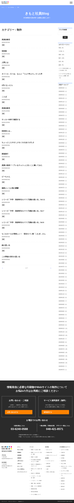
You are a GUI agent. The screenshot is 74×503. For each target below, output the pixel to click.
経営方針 (48, 463)
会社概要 (48, 466)
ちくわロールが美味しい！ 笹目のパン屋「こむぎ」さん (24, 234)
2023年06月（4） (63, 191)
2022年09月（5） (63, 218)
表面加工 (63, 480)
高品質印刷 (63, 460)
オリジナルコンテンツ (22, 471)
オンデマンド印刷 (65, 470)
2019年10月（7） (63, 338)
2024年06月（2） (63, 153)
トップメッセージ (50, 460)
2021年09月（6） (63, 259)
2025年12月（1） (63, 98)
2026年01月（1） (63, 94)
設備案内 (63, 455)
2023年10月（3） (63, 177)
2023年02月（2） (63, 201)
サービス (31, 446)
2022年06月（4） (63, 228)
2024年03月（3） (63, 160)
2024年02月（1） (63, 163)
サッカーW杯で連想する (11, 119)
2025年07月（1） (63, 115)
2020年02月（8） (63, 325)
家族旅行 (5, 154)
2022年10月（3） (63, 215)
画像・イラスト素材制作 (36, 486)
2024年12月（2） (63, 132)
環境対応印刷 (34, 488)
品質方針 (63, 478)
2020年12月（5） (63, 290)
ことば (4, 97)
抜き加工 (63, 489)
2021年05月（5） (63, 273)
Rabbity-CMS (49, 452)
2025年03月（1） (63, 125)
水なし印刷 (63, 463)
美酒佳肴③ (6, 108)
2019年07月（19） (63, 349)
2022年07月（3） (63, 225)
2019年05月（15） (63, 356)
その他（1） (62, 51)
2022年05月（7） (63, 232)
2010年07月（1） (63, 369)
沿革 (47, 469)
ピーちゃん (6, 177)
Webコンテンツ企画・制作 (36, 469)
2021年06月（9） (63, 270)
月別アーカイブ (63, 84)
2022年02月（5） (63, 242)
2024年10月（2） (63, 139)
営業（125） (62, 54)
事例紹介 (19, 452)
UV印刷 (62, 458)
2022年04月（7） (63, 235)
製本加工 (63, 486)
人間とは (5, 62)
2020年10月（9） (63, 297)
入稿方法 (63, 452)
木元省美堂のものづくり (65, 446)
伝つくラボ (19, 466)
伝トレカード (49, 449)
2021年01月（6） (63, 287)
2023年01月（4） (63, 204)
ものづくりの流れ (65, 449)
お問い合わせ (20, 460)
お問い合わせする (12, 412)
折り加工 (63, 483)
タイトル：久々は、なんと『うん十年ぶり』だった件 (22, 74)
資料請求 (19, 458)
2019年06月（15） (63, 352)
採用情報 (19, 455)
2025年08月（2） (63, 112)
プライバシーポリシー (12, 501)
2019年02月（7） (63, 366)
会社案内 (47, 458)
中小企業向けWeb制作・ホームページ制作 (36, 460)
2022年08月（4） (63, 222)
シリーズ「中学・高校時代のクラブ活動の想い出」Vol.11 (23, 199)
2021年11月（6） (63, 252)
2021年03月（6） (63, 280)
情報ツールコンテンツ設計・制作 (36, 453)
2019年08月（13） (63, 345)
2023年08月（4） (63, 184)
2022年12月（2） (63, 208)
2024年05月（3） (63, 156)
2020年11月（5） (63, 294)
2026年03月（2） (63, 91)
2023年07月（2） (63, 187)
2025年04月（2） (63, 122)
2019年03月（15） (63, 362)
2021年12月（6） (63, 249)
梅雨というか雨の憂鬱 (10, 188)
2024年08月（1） (63, 146)
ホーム (3, 7)
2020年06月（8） (63, 311)
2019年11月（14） (63, 335)
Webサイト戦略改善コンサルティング (36, 465)
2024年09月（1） (63, 142)
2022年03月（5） (63, 239)
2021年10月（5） (63, 256)
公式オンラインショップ (51, 455)
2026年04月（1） (63, 88)
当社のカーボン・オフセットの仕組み (66, 467)
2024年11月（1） (63, 136)
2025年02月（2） (63, 129)
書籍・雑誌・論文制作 (36, 483)
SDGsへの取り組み (50, 471)
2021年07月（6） (63, 266)
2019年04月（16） (63, 359)
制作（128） (62, 58)
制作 (3, 45)
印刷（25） (61, 47)
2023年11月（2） (63, 173)
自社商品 (47, 446)
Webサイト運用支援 (35, 473)
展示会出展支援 (34, 491)
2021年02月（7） (63, 283)
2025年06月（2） (63, 118)
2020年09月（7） (63, 301)
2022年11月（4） (63, 211)
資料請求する (48, 412)
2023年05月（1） (63, 194)
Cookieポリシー (21, 501)
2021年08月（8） (63, 263)
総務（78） (61, 65)
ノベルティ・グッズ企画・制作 (36, 476)
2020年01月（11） (63, 328)
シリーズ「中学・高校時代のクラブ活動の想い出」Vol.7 (23, 211)
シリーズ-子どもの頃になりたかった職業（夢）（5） (65, 75)
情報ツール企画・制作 (36, 449)
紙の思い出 (6, 245)
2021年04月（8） (63, 276)
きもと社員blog (11, 7)
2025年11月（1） (63, 101)
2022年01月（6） (63, 246)
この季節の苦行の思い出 (11, 257)
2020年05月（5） (63, 314)
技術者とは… (7, 131)
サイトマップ (4, 501)
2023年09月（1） (63, 180)
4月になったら (7, 85)
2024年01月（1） (63, 167)
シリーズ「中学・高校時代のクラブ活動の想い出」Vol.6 (23, 222)
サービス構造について (36, 494)
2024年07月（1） (63, 149)
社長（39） (61, 61)
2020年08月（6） (63, 304)
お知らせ (19, 463)
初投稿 (4, 51)
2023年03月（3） (63, 197)
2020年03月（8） (63, 321)
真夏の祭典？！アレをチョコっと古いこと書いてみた (22, 165)
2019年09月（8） (63, 342)
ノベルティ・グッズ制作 (36, 480)
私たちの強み (20, 449)
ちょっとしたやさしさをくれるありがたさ (18, 142)
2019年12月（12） (63, 331)
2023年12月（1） (63, 170)
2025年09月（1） (63, 108)
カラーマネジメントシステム (66, 474)
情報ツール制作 (34, 457)
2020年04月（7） (63, 318)
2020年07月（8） (63, 307)
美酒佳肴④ (6, 39)
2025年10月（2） (63, 105)
